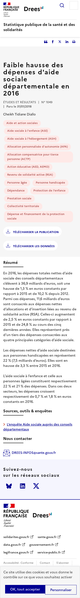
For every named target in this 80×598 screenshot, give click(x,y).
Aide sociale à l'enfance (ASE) (27, 131)
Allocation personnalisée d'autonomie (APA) (37, 147)
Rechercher (62, 5)
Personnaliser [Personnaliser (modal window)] (60, 589)
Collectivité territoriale (23, 206)
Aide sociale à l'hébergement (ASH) (31, 139)
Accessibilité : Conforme (18, 563)
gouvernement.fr (41, 545)
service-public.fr (49, 552)
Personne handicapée (50, 183)
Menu (74, 5)
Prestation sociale (19, 198)
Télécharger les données (33, 246)
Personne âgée (17, 183)
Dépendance (16, 190)
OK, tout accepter (25, 589)
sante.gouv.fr (47, 537)
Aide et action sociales (22, 123)
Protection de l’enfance (49, 190)
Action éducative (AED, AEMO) (28, 167)
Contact (45, 563)
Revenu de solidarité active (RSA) (30, 175)
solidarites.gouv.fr (16, 537)
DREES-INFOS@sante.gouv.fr (34, 452)
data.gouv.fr (12, 545)
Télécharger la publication (35, 232)
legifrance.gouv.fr (16, 552)
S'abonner (62, 563)
